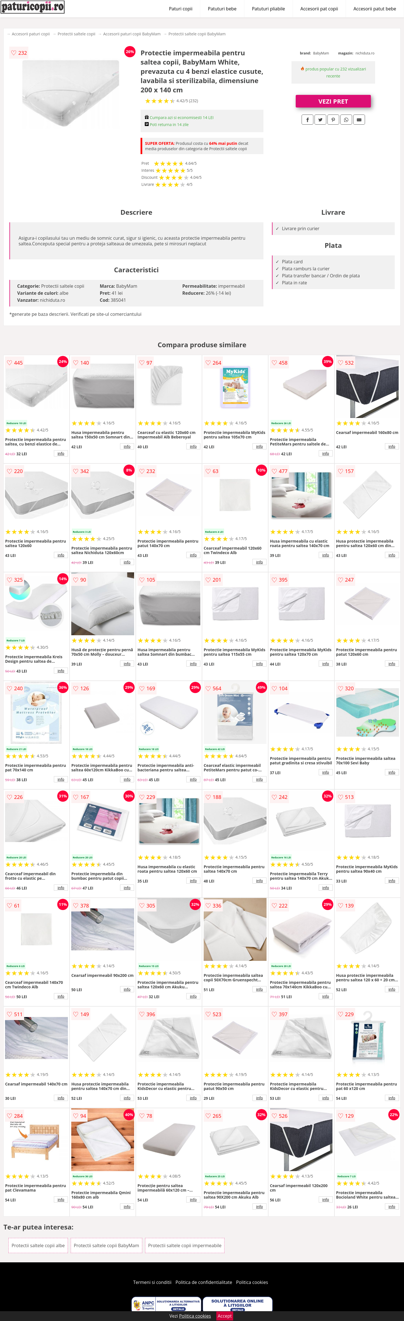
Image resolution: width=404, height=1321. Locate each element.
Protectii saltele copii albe (38, 1245)
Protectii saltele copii (76, 33)
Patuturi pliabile (268, 9)
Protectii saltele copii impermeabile (185, 1245)
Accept (225, 1316)
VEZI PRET (333, 101)
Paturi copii (180, 9)
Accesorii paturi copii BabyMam (132, 33)
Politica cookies (252, 1282)
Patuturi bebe (222, 9)
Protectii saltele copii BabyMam (197, 33)
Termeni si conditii (152, 1282)
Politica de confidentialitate (204, 1282)
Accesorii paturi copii (31, 33)
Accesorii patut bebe (375, 9)
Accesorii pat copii (319, 9)
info (61, 453)
